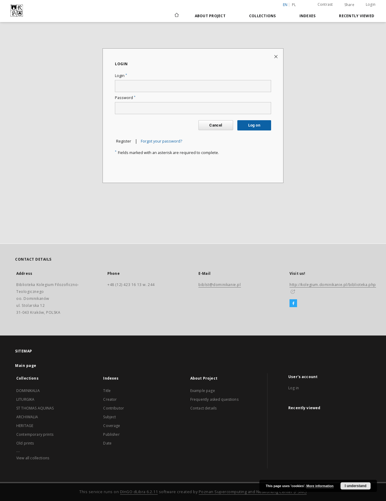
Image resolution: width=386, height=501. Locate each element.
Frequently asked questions (214, 399)
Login (370, 4)
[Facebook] (293, 303)
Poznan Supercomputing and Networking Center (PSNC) (253, 491)
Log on (254, 125)
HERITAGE (24, 425)
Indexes (307, 15)
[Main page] (176, 15)
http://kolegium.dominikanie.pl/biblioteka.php (333, 284)
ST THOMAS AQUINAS (35, 408)
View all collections (32, 458)
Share (349, 4)
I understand (355, 486)
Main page (25, 365)
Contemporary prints (34, 434)
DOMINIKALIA (28, 390)
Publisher (111, 434)
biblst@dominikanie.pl (219, 284)
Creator (110, 399)
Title (107, 390)
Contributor (113, 408)
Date (107, 443)
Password (125, 97)
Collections (262, 15)
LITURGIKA (25, 399)
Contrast (325, 4)
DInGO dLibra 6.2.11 (139, 491)
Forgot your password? (161, 141)
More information (320, 486)
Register (123, 141)
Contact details (203, 408)
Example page (202, 390)
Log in (293, 387)
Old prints (25, 443)
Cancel (215, 125)
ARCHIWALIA (27, 416)
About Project (210, 15)
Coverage (111, 425)
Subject (109, 416)
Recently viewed (356, 15)
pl (294, 5)
